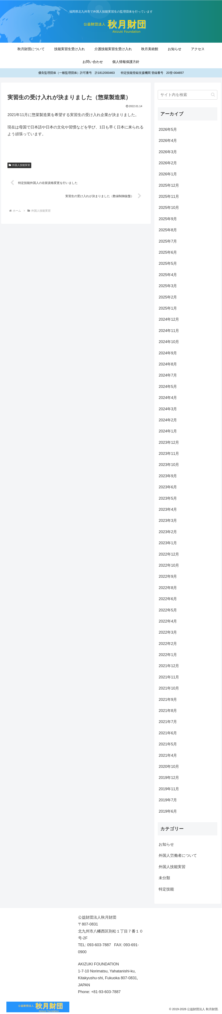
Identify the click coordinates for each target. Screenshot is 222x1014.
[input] (187, 95)
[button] (213, 94)
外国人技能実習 (19, 165)
